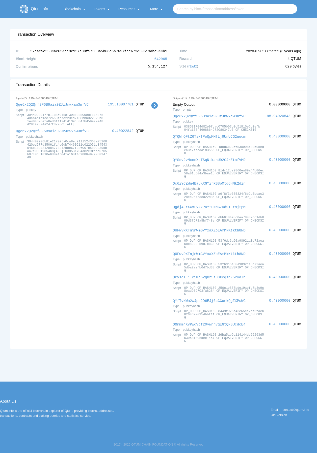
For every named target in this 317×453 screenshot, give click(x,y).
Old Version (279, 412)
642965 (160, 58)
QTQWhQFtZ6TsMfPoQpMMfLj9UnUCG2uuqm (209, 135)
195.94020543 (278, 115)
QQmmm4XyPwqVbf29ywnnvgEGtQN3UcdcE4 (209, 321)
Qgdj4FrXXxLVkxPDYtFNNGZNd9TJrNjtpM (209, 205)
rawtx (192, 66)
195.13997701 (121, 103)
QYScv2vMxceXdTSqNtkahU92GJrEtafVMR (209, 158)
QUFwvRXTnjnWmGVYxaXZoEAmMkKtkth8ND (209, 228)
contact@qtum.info (296, 407)
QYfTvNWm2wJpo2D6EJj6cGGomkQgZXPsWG (209, 298)
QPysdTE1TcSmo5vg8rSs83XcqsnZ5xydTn (209, 274)
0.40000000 (279, 135)
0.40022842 (122, 130)
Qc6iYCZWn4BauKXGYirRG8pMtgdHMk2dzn (209, 182)
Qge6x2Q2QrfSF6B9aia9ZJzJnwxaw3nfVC (52, 103)
